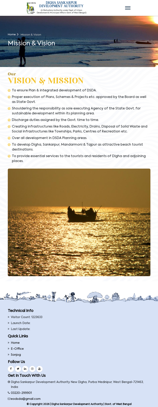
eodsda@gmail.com (26, 399)
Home (12, 34)
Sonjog (16, 354)
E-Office (17, 348)
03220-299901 (21, 393)
